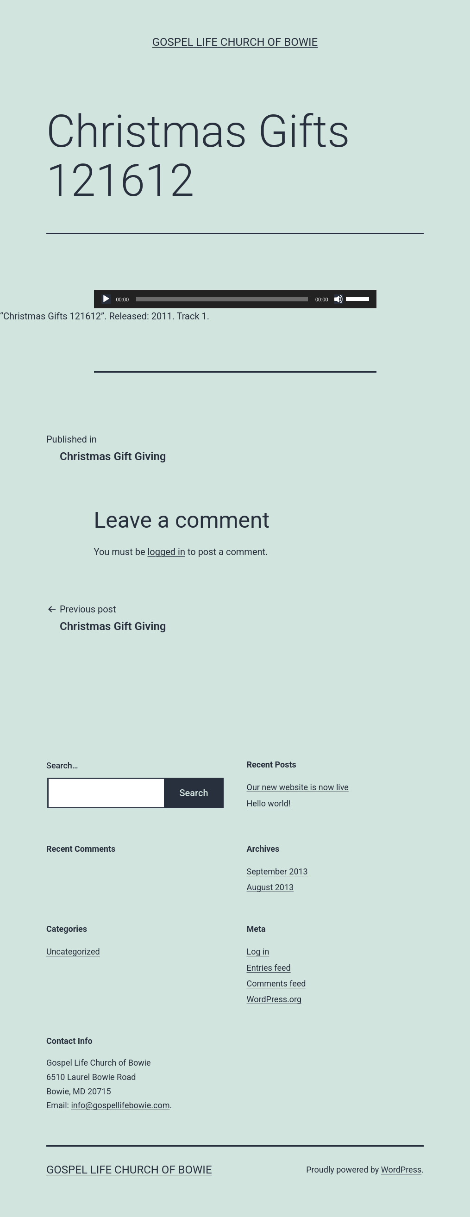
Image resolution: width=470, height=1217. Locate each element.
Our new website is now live (298, 787)
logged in (166, 551)
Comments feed (276, 983)
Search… (62, 765)
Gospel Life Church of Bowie (235, 42)
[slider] (222, 299)
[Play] (106, 299)
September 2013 (277, 871)
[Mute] (338, 299)
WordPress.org (274, 999)
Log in (258, 951)
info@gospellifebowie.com (120, 1105)
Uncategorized (73, 951)
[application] (235, 299)
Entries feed (269, 968)
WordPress (401, 1169)
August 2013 (270, 887)
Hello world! (269, 803)
